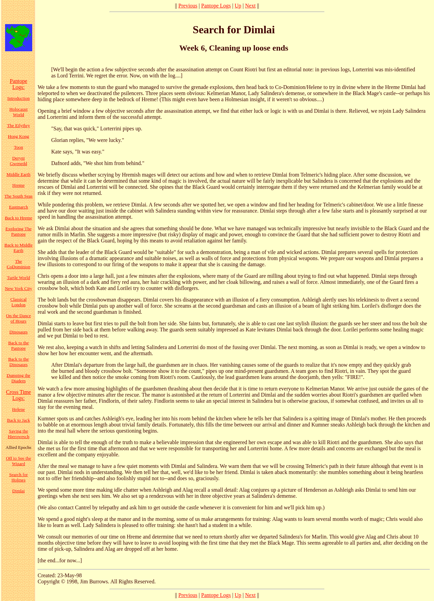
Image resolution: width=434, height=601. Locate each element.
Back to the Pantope (18, 345)
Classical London (18, 302)
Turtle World (18, 277)
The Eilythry (18, 125)
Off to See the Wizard (18, 461)
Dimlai (18, 490)
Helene (18, 409)
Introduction (18, 98)
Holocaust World (18, 112)
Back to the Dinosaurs (18, 362)
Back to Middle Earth (18, 247)
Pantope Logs (216, 5)
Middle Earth (18, 174)
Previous (187, 5)
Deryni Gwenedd (18, 161)
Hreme (18, 185)
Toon (18, 147)
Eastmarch (18, 207)
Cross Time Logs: (18, 395)
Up (238, 5)
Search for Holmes (18, 477)
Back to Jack (18, 420)
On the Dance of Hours (18, 318)
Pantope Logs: (18, 84)
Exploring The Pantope (18, 231)
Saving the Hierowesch (18, 434)
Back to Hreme (18, 217)
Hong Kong (18, 136)
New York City (18, 288)
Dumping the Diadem (19, 378)
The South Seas (18, 196)
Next (250, 5)
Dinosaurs (18, 331)
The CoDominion (19, 264)
